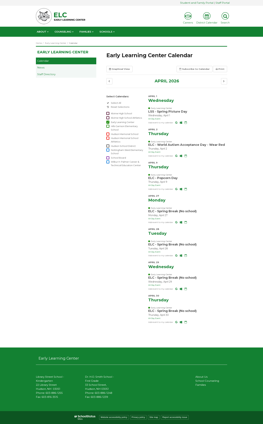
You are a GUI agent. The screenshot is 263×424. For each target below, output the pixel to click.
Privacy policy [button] (138, 417)
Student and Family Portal (196, 2)
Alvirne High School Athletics (126, 117)
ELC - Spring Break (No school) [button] (172, 211)
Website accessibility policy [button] (114, 417)
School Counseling (207, 380)
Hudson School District (123, 146)
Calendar (43, 60)
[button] (109, 81)
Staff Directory (46, 74)
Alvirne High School (121, 113)
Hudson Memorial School (124, 134)
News (40, 67)
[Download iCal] (186, 122)
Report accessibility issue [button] (174, 417)
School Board (118, 157)
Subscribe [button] (194, 69)
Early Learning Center (55, 43)
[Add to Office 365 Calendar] (181, 122)
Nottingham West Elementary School (127, 152)
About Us (201, 376)
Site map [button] (153, 417)
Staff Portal (223, 2)
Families (200, 384)
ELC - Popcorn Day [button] (163, 178)
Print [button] (220, 69)
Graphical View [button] (119, 69)
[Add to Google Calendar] (176, 122)
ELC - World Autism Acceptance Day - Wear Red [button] (186, 145)
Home (39, 43)
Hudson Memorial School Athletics (124, 140)
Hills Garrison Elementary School (124, 128)
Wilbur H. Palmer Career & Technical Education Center (126, 163)
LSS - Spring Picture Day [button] (167, 111)
